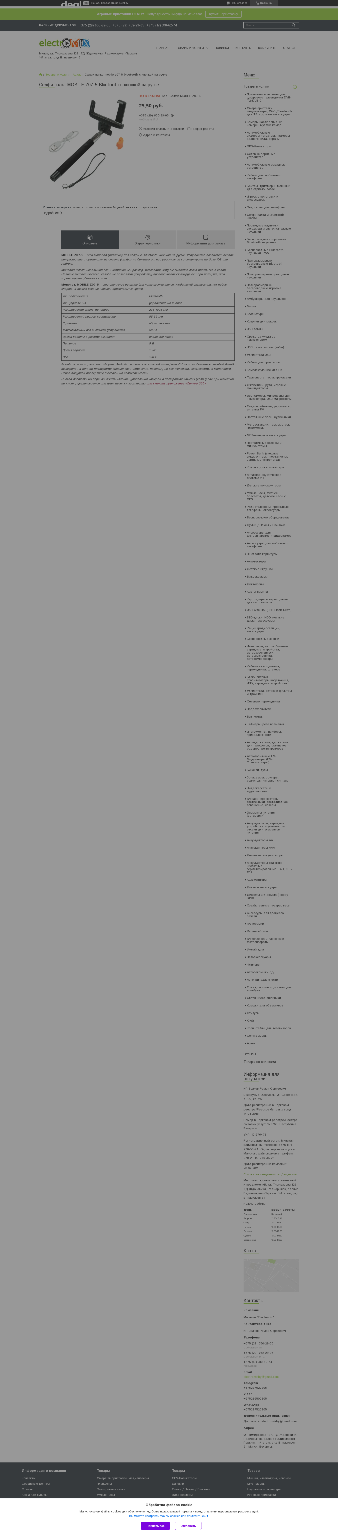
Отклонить (188, 1526)
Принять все (155, 1526)
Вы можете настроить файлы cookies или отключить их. (167, 1516)
